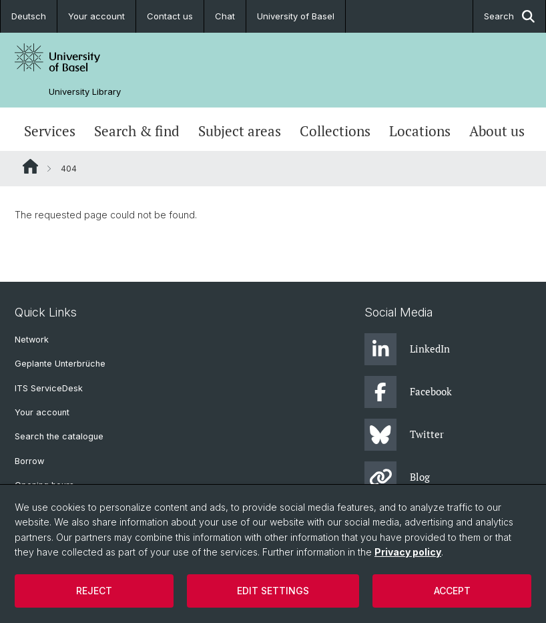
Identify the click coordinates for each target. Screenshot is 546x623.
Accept (452, 590)
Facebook (408, 392)
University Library (85, 92)
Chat (225, 16)
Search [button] (509, 16)
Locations (420, 131)
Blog (397, 477)
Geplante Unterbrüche (60, 364)
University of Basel (295, 16)
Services (49, 131)
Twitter (404, 435)
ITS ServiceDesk (49, 388)
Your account (96, 16)
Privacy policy (407, 552)
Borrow (29, 461)
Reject (94, 590)
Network (32, 340)
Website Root (30, 166)
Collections (335, 131)
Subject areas (239, 131)
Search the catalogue (59, 436)
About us (497, 131)
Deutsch (28, 16)
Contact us (170, 16)
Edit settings (273, 590)
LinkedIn (407, 349)
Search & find (137, 131)
